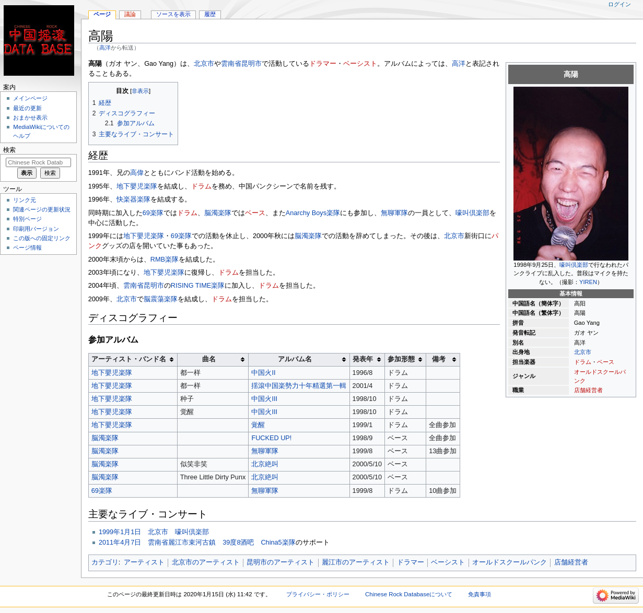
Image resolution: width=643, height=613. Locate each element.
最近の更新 (27, 108)
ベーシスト (360, 63)
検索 (9, 150)
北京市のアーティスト (206, 562)
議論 (130, 14)
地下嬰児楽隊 (136, 186)
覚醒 (258, 425)
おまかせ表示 (30, 117)
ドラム (582, 362)
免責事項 (479, 594)
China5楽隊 (278, 542)
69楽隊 (153, 213)
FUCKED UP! (271, 438)
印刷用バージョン (36, 229)
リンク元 (24, 200)
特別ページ (27, 219)
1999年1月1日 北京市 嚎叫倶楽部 (154, 532)
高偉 (137, 172)
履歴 (210, 14)
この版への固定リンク (42, 238)
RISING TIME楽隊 (198, 285)
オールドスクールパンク (509, 562)
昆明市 (251, 63)
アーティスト (144, 562)
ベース (605, 362)
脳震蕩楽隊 (161, 299)
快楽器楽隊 (133, 199)
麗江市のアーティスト (356, 562)
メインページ (30, 98)
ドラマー (322, 63)
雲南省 (231, 63)
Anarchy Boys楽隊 (313, 213)
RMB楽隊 (164, 259)
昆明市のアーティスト (280, 562)
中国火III (264, 399)
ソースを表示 (173, 14)
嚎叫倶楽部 (573, 265)
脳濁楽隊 (217, 213)
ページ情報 (27, 247)
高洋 (105, 47)
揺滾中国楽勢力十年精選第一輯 (298, 386)
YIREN (588, 282)
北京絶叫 (264, 464)
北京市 (582, 352)
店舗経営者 (588, 390)
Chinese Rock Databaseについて (408, 594)
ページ (102, 14)
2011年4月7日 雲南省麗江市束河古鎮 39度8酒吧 (176, 542)
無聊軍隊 (394, 213)
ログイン (619, 4)
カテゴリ (105, 562)
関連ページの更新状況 (42, 209)
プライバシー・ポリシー (317, 594)
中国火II (263, 372)
